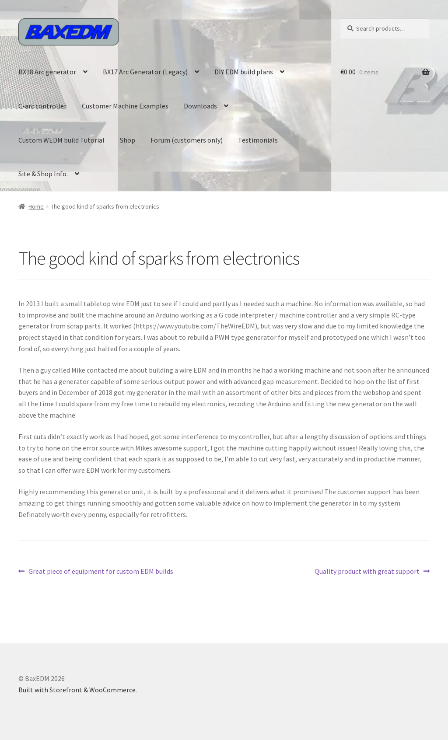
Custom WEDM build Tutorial (61, 140)
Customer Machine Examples (125, 105)
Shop (127, 140)
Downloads (200, 105)
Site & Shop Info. (43, 173)
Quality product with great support (367, 571)
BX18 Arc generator (47, 71)
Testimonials (258, 140)
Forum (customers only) (186, 140)
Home (36, 206)
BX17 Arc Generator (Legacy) (145, 71)
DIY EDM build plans (243, 71)
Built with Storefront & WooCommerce (77, 689)
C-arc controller (42, 105)
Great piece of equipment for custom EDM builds (100, 571)
